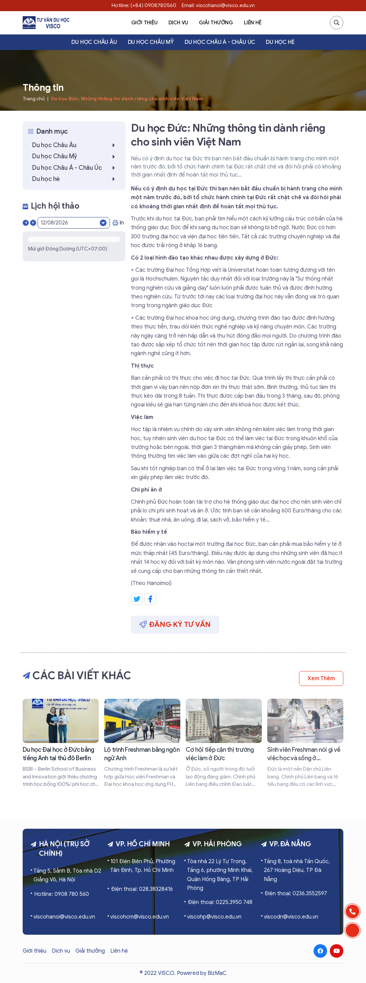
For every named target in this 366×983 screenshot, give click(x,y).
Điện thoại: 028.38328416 (142, 889)
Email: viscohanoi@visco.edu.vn (218, 5)
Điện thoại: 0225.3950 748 (220, 902)
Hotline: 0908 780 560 (61, 894)
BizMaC (217, 973)
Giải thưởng (216, 23)
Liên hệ (252, 23)
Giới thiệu (144, 23)
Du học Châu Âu (94, 42)
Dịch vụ (178, 23)
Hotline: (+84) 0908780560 (144, 5)
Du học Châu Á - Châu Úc (220, 42)
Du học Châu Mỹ (151, 42)
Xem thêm (321, 678)
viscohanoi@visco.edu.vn (64, 916)
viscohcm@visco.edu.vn (139, 916)
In (118, 222)
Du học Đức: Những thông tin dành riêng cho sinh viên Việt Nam (127, 99)
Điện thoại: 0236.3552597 (296, 893)
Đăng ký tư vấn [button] (175, 624)
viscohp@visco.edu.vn (214, 916)
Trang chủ (34, 99)
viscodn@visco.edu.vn (291, 916)
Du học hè (280, 42)
